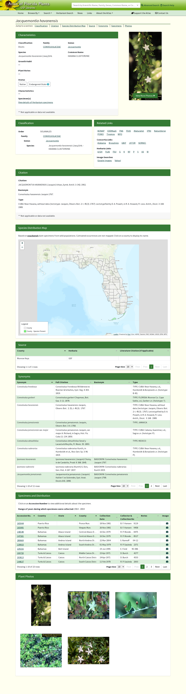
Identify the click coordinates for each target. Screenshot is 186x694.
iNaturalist (139, 130)
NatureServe (160, 130)
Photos (128, 25)
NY (129, 151)
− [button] (22, 247)
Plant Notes (24, 70)
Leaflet (115, 334)
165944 (20, 520)
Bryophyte (114, 143)
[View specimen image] (167, 520)
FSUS (128, 130)
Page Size (120, 363)
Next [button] (157, 363)
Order (21, 131)
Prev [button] (145, 363)
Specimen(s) (24, 98)
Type (20, 199)
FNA (121, 130)
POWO (100, 134)
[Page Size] (129, 363)
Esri (129, 334)
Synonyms (103, 25)
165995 (20, 524)
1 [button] (151, 363)
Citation (55, 25)
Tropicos (111, 134)
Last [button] (165, 363)
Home (21, 13)
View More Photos (145, 95)
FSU (114, 151)
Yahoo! (118, 160)
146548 (20, 528)
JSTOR (132, 143)
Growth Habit (25, 61)
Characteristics (26, 90)
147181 (20, 532)
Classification (41, 25)
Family (46, 42)
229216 (20, 545)
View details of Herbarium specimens (35, 102)
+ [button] (22, 243)
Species (22, 52)
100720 (20, 549)
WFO (120, 134)
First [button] (137, 363)
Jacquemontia (74, 46)
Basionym (23, 190)
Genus (71, 42)
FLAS (107, 151)
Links (89, 13)
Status (21, 79)
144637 (20, 558)
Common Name (75, 52)
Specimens (116, 25)
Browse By (33, 13)
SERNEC (142, 143)
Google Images (104, 160)
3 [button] (151, 563)
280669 (20, 537)
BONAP (100, 130)
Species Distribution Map (73, 25)
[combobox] (106, 5)
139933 (20, 541)
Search (47, 13)
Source (92, 25)
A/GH (99, 151)
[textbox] (104, 5)
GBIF (124, 143)
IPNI (149, 130)
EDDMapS (111, 130)
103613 (20, 554)
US (142, 151)
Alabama (101, 143)
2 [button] (151, 482)
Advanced (150, 5)
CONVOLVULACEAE (52, 46)
